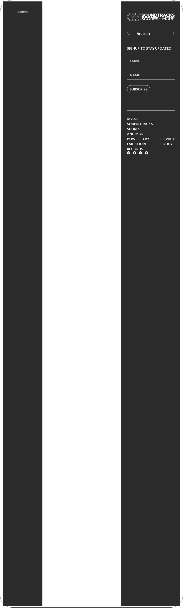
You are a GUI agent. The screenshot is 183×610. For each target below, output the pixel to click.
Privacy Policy (167, 141)
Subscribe (138, 89)
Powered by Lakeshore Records (138, 144)
